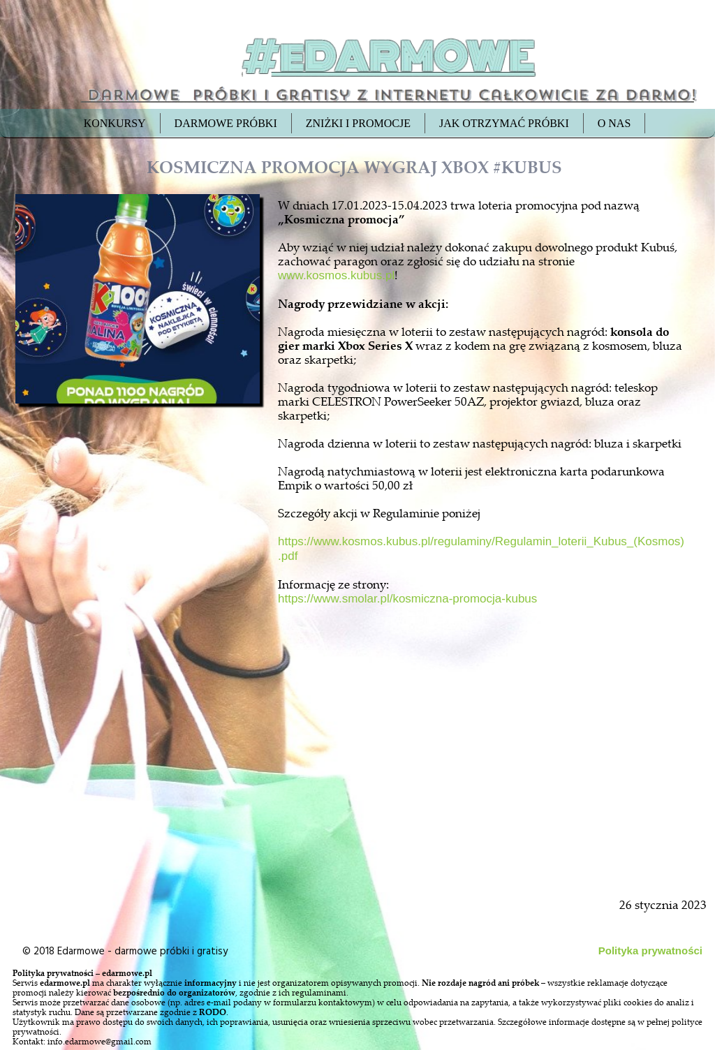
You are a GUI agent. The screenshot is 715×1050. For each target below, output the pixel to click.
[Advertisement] (139, 727)
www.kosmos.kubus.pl (336, 275)
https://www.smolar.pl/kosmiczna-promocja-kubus (407, 598)
